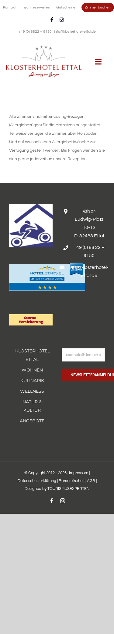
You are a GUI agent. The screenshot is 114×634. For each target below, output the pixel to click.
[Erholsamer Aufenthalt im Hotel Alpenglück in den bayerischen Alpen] (43, 47)
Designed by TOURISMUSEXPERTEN (57, 489)
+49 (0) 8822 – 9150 (36, 32)
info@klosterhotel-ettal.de (75, 32)
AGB (91, 481)
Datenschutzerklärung (37, 481)
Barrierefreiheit (72, 481)
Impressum (78, 473)
